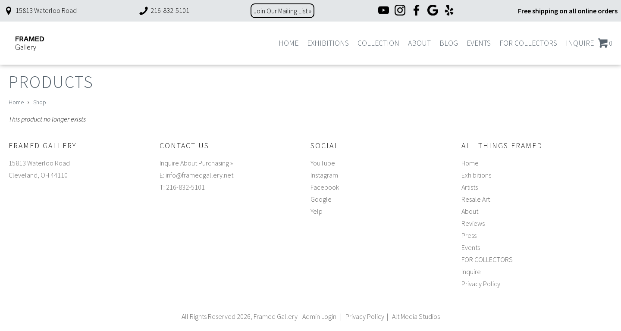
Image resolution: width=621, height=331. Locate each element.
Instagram (324, 175)
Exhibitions (328, 43)
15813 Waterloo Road (40, 10)
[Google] (432, 11)
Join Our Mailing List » (282, 10)
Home (288, 43)
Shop (39, 102)
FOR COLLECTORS (528, 43)
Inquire (580, 43)
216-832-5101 (163, 10)
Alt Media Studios (416, 316)
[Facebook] (416, 11)
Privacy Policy (480, 283)
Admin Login (319, 316)
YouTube (322, 163)
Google (321, 199)
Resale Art (475, 199)
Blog (448, 43)
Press (469, 235)
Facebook (324, 187)
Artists (469, 187)
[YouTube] (383, 11)
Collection (378, 43)
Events (479, 43)
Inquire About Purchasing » (196, 163)
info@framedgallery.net (199, 175)
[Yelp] (449, 11)
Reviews (473, 223)
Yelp (316, 211)
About (419, 43)
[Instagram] (400, 11)
